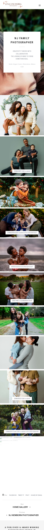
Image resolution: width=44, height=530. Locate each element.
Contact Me (10, 517)
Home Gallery (22, 433)
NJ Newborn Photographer (22, 441)
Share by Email (36, 421)
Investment (8, 514)
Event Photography (23, 514)
